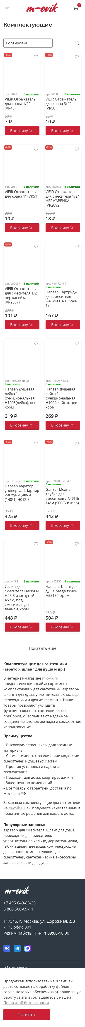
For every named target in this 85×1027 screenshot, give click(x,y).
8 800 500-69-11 (18, 909)
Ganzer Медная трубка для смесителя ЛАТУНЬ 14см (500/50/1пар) (62, 496)
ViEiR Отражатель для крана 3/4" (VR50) (61, 104)
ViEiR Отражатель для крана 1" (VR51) (21, 194)
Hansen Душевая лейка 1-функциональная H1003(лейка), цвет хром (21, 398)
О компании (16, 967)
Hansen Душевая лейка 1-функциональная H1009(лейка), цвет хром (62, 398)
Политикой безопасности (26, 1002)
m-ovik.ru (50, 678)
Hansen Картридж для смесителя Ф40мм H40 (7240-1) (61, 299)
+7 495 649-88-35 (19, 903)
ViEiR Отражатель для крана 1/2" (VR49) (20, 104)
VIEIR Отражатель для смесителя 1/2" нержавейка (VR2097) (21, 295)
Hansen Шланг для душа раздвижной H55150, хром (62, 591)
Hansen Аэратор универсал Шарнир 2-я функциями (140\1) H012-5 (22, 493)
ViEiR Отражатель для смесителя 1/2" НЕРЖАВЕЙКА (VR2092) (62, 198)
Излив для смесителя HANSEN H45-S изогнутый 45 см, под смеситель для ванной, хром (22, 598)
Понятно (26, 1014)
